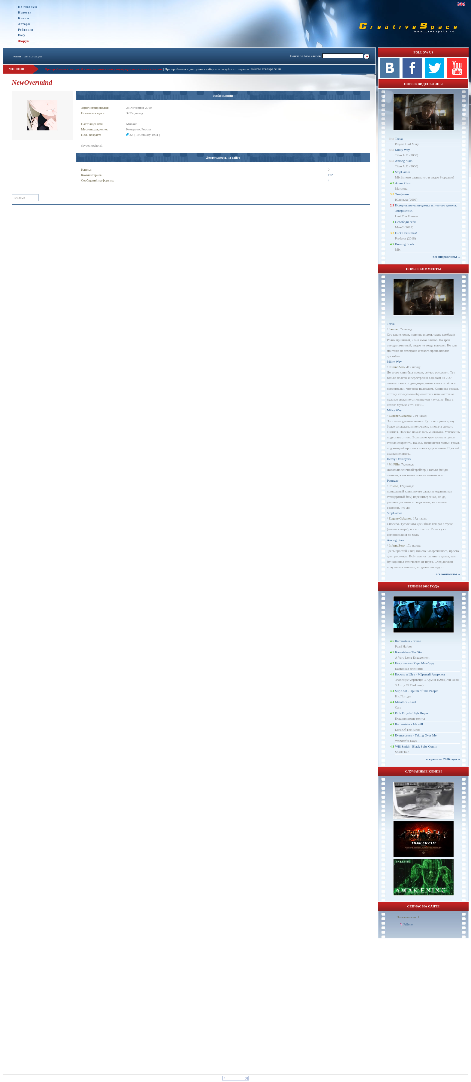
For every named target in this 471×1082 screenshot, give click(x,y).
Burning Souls (404, 244)
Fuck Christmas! (406, 233)
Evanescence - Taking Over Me (415, 735)
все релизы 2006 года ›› (443, 759)
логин (17, 56)
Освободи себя (405, 222)
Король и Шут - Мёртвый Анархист (420, 674)
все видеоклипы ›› (446, 256)
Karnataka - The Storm (410, 652)
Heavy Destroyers (399, 459)
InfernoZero (397, 367)
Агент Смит (403, 183)
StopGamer (402, 172)
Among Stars (403, 161)
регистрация (33, 56)
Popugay (393, 480)
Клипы (23, 18)
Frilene (393, 486)
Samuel (394, 329)
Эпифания (402, 194)
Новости (25, 12)
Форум (24, 41)
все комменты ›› (448, 574)
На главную (27, 6)
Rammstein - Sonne (408, 641)
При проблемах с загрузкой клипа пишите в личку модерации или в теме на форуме (104, 69)
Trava (399, 138)
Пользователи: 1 (408, 917)
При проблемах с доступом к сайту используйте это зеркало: (208, 69)
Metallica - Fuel (405, 702)
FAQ (21, 35)
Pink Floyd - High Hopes (411, 713)
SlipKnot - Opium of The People (416, 691)
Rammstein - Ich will (409, 724)
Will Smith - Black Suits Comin (416, 746)
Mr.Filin (394, 464)
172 (330, 175)
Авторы (24, 24)
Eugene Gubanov (400, 415)
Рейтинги (25, 29)
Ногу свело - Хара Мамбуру (414, 663)
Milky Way (402, 149)
